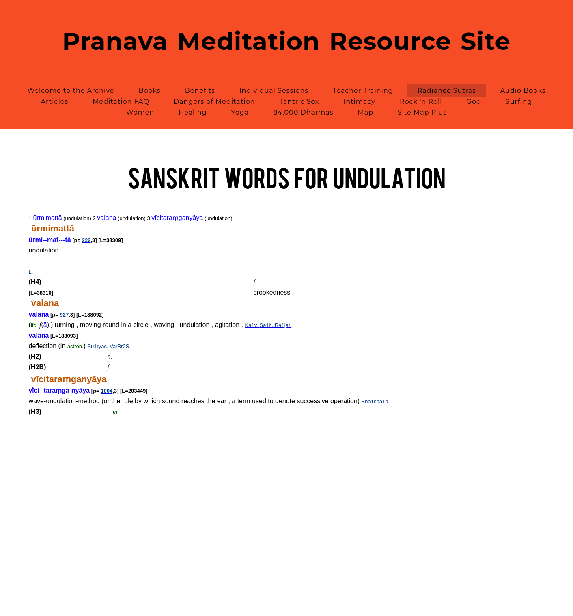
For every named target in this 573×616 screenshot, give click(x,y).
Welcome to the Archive (70, 90)
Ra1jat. (283, 325)
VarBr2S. (120, 346)
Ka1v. (252, 325)
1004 (106, 391)
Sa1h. (267, 325)
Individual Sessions (273, 90)
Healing (193, 112)
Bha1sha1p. (376, 401)
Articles (55, 101)
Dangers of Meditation (214, 101)
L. (31, 272)
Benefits (200, 90)
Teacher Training (363, 90)
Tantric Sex (299, 101)
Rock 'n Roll (421, 101)
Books (149, 90)
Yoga (240, 112)
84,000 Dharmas (303, 112)
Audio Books (523, 90)
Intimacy (359, 101)
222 (86, 240)
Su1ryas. (98, 346)
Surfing (519, 101)
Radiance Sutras (447, 90)
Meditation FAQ (121, 101)
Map (365, 112)
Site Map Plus (422, 112)
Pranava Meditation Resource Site (286, 41)
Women (140, 112)
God (474, 101)
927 (64, 315)
